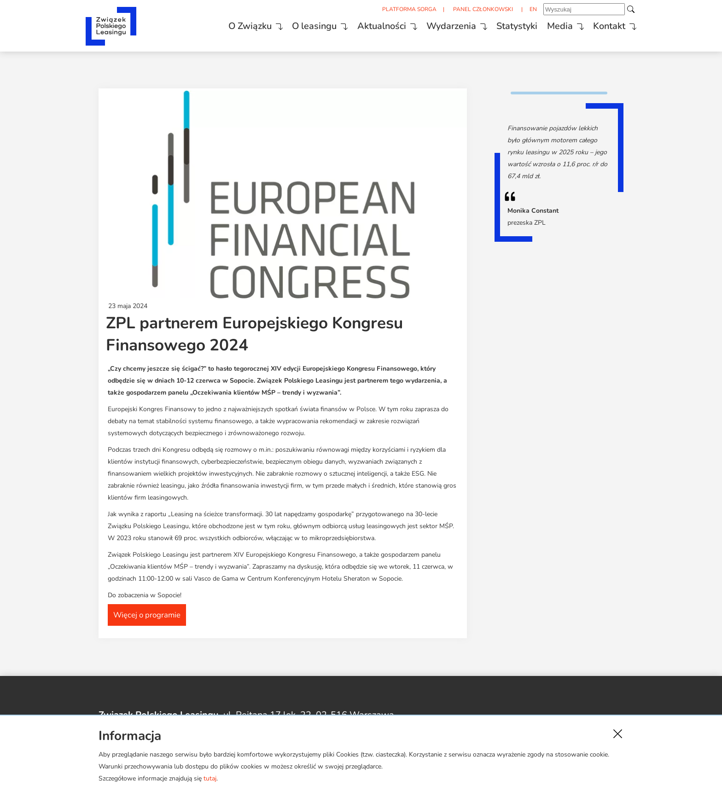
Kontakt (596, 24)
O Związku (227, 24)
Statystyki (500, 24)
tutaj (210, 778)
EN (519, 9)
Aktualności (362, 24)
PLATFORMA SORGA (393, 9)
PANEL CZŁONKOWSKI (468, 9)
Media (545, 24)
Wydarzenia (433, 24)
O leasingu (293, 24)
